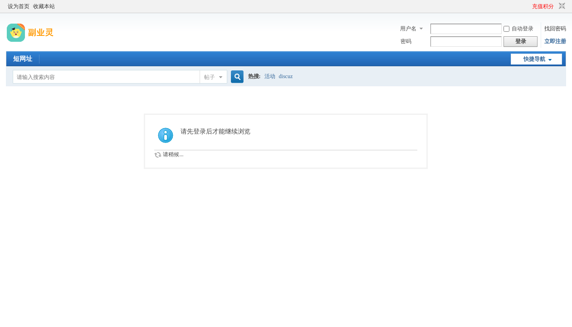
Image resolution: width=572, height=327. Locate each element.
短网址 (22, 58)
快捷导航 (534, 59)
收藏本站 (44, 6)
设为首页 (18, 6)
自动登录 (518, 28)
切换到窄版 (561, 6)
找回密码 (555, 28)
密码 (406, 41)
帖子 (209, 77)
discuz (286, 76)
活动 (269, 76)
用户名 (408, 28)
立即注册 (555, 41)
